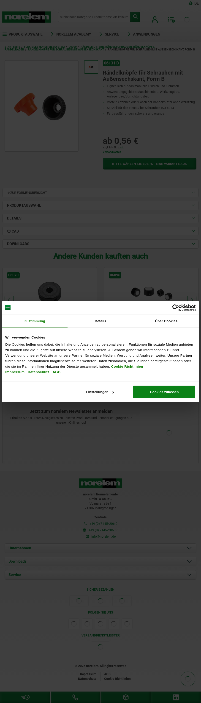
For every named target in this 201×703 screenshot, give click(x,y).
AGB (57, 372)
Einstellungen (100, 392)
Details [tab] (100, 321)
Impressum (15, 372)
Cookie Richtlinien (126, 366)
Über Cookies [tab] (166, 321)
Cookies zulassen (164, 392)
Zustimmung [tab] (34, 321)
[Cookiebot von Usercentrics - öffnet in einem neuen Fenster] (176, 307)
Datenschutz (38, 372)
